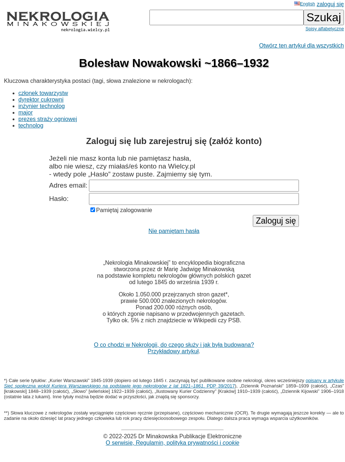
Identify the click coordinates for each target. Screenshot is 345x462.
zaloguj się (330, 4)
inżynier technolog (41, 106)
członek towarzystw (43, 93)
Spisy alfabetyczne (324, 28)
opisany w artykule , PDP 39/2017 (174, 383)
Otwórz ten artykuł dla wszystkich (301, 45)
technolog (30, 125)
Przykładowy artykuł (173, 351)
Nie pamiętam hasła (173, 231)
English (304, 3)
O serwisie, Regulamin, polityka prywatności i (172, 443)
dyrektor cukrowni (40, 100)
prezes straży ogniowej (47, 119)
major (25, 112)
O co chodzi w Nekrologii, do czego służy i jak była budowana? (174, 345)
